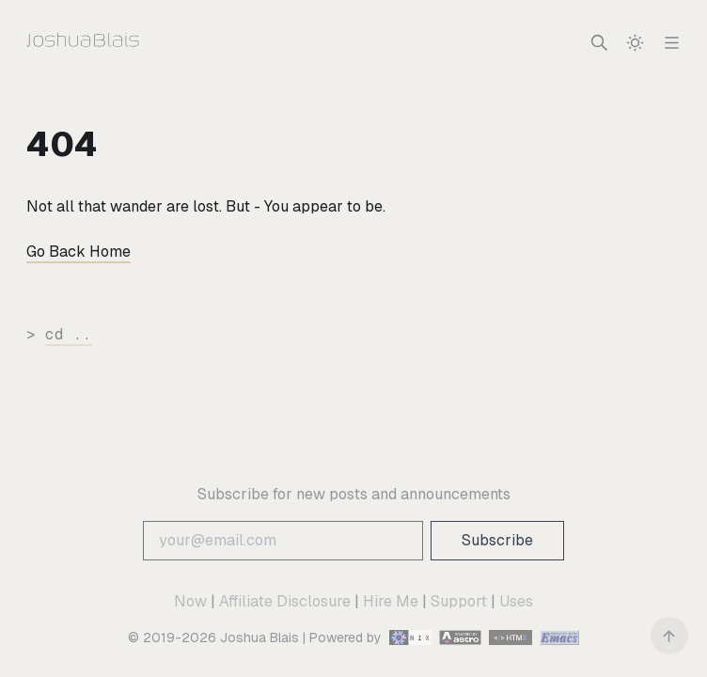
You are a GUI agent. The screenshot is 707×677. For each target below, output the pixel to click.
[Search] (599, 42)
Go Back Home (78, 251)
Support (459, 601)
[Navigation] (672, 42)
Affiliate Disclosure (285, 601)
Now (190, 601)
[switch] (635, 42)
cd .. (68, 334)
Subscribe (497, 540)
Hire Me (390, 601)
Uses (516, 601)
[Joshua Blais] (120, 42)
